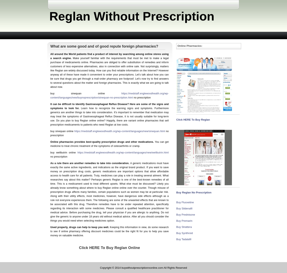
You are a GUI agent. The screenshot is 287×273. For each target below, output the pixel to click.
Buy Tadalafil (183, 239)
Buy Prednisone (185, 214)
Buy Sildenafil (184, 208)
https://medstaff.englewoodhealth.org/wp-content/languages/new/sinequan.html (119, 131)
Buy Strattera (184, 226)
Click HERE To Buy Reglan (193, 119)
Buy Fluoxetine (185, 202)
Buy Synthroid (184, 233)
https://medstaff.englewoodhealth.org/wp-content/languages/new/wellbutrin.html (123, 152)
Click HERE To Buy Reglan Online (109, 248)
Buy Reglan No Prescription (193, 192)
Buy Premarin (184, 220)
